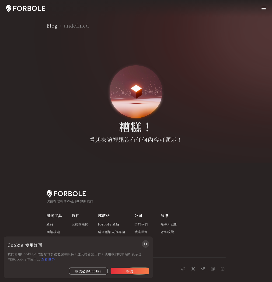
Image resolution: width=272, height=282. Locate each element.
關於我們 (141, 224)
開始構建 (53, 232)
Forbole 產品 (108, 224)
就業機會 (141, 232)
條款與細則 (169, 224)
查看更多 (48, 259)
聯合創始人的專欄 (111, 232)
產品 (49, 224)
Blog (52, 25)
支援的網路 (80, 224)
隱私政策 (167, 232)
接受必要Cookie (88, 271)
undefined (76, 25)
